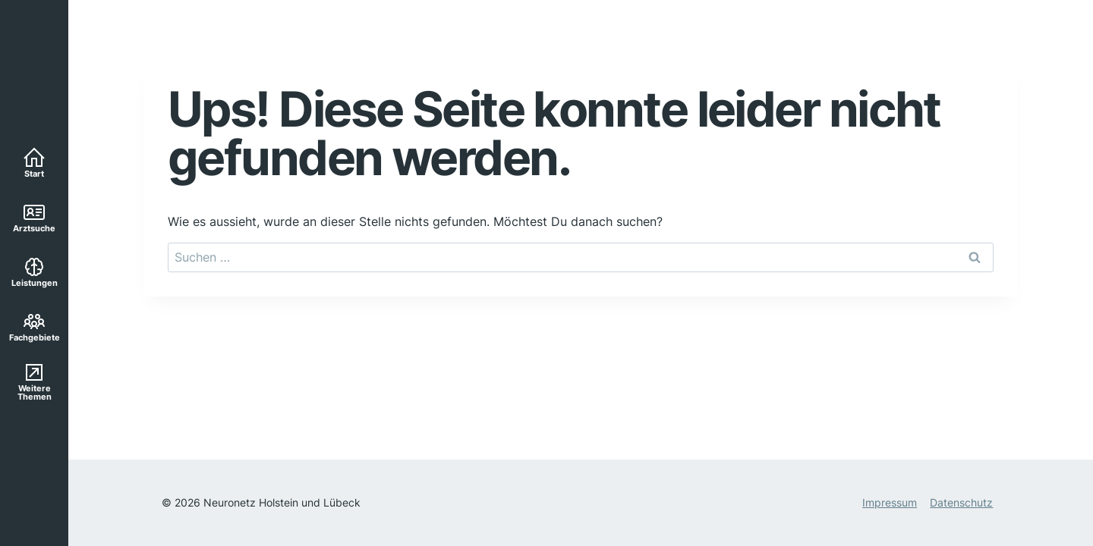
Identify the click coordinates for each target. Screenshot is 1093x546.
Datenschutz (961, 502)
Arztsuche (34, 217)
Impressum (889, 502)
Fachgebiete (34, 326)
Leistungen (34, 271)
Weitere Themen (34, 381)
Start (34, 162)
